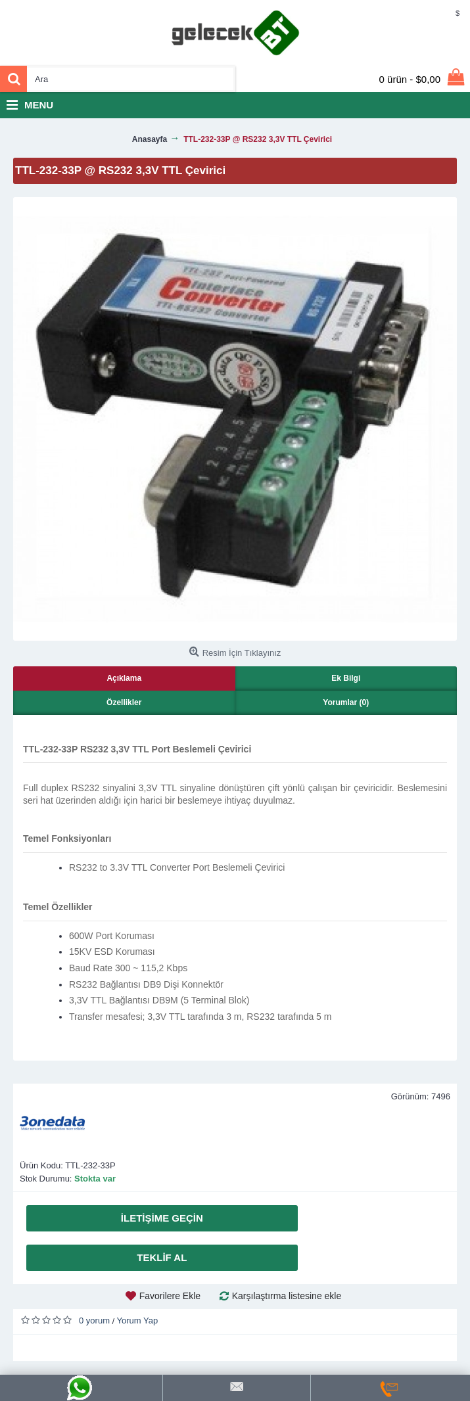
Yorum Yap (137, 1320)
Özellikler (123, 702)
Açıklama (123, 678)
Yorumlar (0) (346, 702)
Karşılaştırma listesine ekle (287, 1296)
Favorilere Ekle (169, 1296)
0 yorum (94, 1320)
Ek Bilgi (345, 678)
